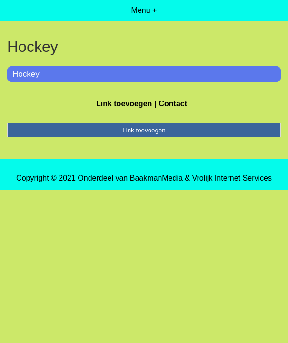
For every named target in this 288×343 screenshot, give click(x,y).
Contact (173, 104)
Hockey (26, 74)
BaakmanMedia (156, 178)
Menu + (144, 10)
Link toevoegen (124, 104)
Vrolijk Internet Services (231, 178)
